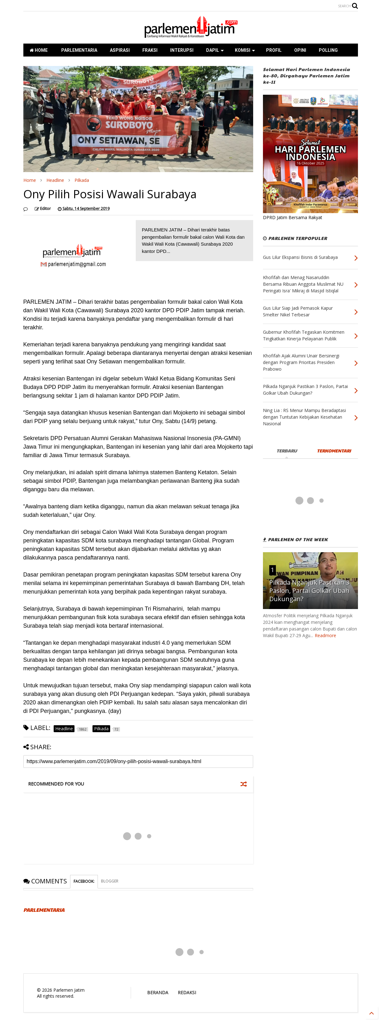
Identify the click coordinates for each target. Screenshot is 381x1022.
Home (29, 180)
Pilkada (81, 180)
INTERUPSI (181, 50)
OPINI (300, 50)
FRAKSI (150, 50)
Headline (55, 180)
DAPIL (215, 50)
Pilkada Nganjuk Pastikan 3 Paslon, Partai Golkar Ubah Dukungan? (309, 590)
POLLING (328, 50)
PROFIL (274, 50)
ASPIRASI (120, 50)
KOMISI (245, 50)
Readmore (325, 635)
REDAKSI (187, 992)
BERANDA (157, 992)
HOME (39, 50)
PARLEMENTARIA (78, 50)
